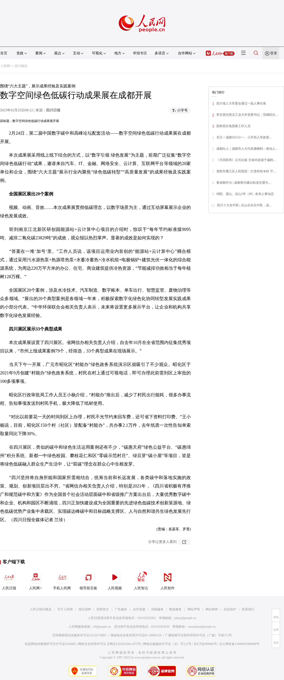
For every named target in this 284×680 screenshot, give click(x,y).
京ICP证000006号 (205, 644)
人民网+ (35, 580)
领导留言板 (88, 580)
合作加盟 (139, 609)
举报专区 (140, 53)
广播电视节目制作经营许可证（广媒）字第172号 (198, 635)
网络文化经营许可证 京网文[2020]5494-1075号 (109, 644)
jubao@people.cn (185, 618)
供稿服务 (157, 609)
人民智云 (141, 580)
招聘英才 (103, 609)
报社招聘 (85, 609)
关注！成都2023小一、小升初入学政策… (244, 137)
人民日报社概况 (40, 609)
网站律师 (211, 609)
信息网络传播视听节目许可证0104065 (50, 644)
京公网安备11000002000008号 (239, 644)
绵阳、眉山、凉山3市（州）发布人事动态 (245, 194)
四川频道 (21, 66)
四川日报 (53, 110)
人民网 (5, 66)
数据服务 (175, 609)
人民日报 (9, 580)
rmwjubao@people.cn (201, 626)
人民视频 (114, 580)
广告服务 (121, 609)
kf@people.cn (102, 626)
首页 (3, 53)
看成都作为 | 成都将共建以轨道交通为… (243, 182)
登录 (273, 53)
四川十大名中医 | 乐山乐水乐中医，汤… (244, 205)
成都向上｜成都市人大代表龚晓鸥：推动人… (247, 148)
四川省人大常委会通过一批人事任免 (241, 103)
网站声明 (193, 609)
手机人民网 (62, 580)
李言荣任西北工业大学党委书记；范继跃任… (247, 114)
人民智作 (167, 580)
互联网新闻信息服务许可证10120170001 (79, 635)
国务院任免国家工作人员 (233, 126)
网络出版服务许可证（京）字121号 (167, 644)
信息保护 (230, 609)
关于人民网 (65, 609)
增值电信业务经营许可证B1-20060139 (136, 635)
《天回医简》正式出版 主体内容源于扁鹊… (246, 160)
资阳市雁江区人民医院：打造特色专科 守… (246, 171)
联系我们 (248, 609)
